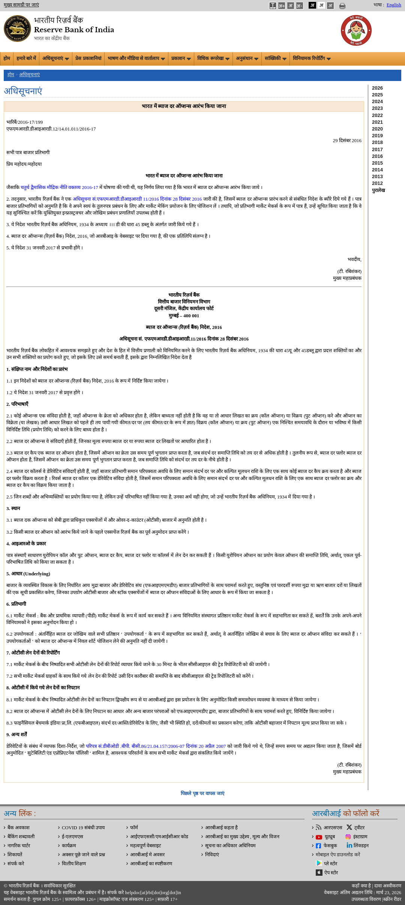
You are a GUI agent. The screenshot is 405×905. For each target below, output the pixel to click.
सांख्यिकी (275, 58)
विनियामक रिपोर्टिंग (312, 58)
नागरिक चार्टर (19, 845)
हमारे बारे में (26, 58)
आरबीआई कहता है (221, 827)
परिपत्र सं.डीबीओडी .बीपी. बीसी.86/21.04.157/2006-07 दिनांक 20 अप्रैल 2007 (156, 746)
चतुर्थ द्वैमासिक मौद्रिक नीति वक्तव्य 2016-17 (59, 187)
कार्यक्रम (69, 845)
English (394, 5)
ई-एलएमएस (72, 836)
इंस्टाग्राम (360, 836)
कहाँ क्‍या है (362, 885)
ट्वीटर (359, 827)
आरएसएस (333, 827)
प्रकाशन (181, 58)
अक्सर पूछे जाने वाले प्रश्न (83, 854)
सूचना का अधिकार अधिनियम (230, 845)
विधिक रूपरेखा (213, 58)
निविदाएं (212, 854)
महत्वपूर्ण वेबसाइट (145, 845)
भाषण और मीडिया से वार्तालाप (136, 58)
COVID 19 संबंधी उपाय (83, 827)
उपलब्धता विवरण (366, 899)
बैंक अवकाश (19, 827)
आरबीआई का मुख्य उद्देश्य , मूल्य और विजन (242, 836)
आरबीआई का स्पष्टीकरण (151, 863)
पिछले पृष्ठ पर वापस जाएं (202, 793)
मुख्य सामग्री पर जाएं (21, 5)
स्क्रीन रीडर (392, 899)
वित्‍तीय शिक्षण (74, 863)
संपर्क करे (16, 863)
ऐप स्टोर (331, 872)
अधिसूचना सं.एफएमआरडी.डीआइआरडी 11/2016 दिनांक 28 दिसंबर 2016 (137, 199)
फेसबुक (330, 845)
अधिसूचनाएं (55, 58)
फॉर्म (134, 827)
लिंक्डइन (361, 845)
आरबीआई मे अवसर (147, 854)
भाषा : (379, 5)
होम (6, 58)
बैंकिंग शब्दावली (21, 836)
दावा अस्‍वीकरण (387, 885)
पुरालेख (378, 190)
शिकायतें (15, 854)
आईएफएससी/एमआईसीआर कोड (159, 836)
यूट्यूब (330, 836)
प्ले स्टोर (330, 863)
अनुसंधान (247, 58)
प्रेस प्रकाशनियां (88, 58)
